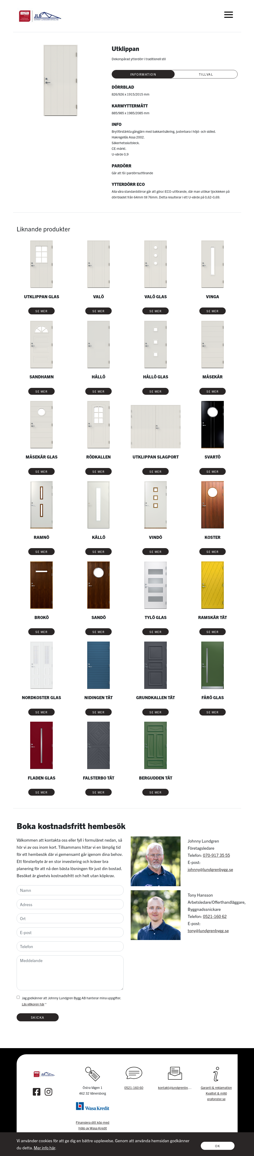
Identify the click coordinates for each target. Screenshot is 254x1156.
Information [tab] (143, 74)
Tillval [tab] (206, 74)
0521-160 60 (133, 1087)
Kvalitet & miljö (216, 1093)
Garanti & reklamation (216, 1087)
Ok (217, 1146)
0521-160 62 (215, 916)
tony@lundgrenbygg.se (208, 930)
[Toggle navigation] (228, 14)
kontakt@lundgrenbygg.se (176, 1087)
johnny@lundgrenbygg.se (210, 869)
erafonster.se (216, 1099)
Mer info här (44, 1147)
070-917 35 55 (216, 855)
